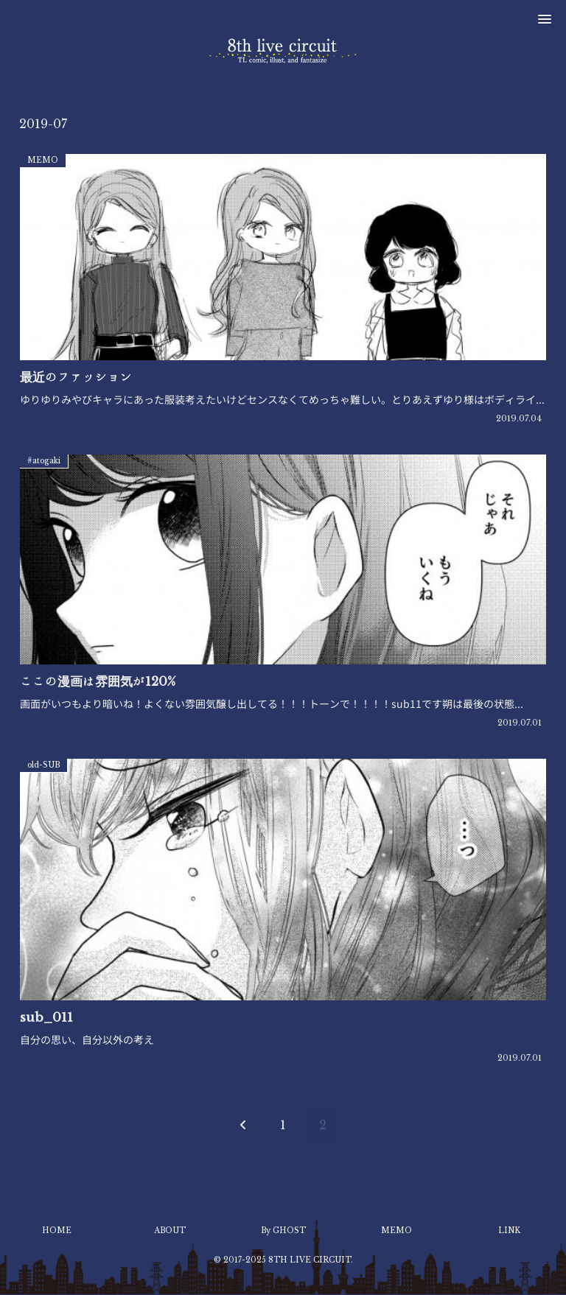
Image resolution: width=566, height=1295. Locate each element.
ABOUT (170, 1230)
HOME (56, 1230)
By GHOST (283, 1230)
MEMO (396, 1230)
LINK (509, 1230)
